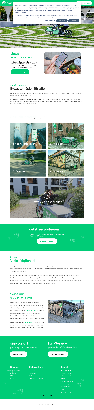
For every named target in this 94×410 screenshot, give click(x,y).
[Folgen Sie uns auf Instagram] (47, 395)
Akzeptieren (62, 20)
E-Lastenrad (14, 373)
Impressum (32, 373)
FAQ (11, 375)
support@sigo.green (67, 381)
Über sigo (32, 370)
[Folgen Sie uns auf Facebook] (43, 395)
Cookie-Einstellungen (50, 20)
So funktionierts (15, 370)
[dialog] (47, 13)
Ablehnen (74, 20)
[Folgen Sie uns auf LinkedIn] (50, 395)
